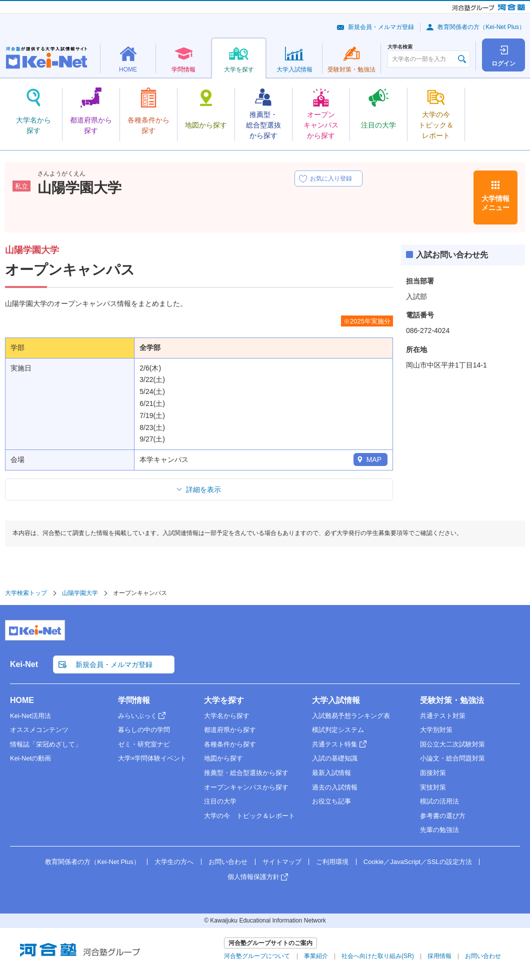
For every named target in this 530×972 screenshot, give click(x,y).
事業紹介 (316, 956)
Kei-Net (24, 664)
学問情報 (134, 700)
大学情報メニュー (496, 203)
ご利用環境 (332, 862)
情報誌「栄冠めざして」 (46, 744)
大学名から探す (227, 716)
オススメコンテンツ (39, 730)
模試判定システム (338, 730)
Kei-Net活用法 (30, 716)
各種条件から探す (230, 744)
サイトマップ (282, 862)
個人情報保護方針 (254, 876)
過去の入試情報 (335, 787)
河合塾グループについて (257, 956)
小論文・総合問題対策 (452, 758)
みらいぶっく (137, 716)
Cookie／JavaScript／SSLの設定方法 (418, 862)
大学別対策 (436, 730)
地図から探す (223, 758)
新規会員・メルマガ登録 (381, 27)
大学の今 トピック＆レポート (249, 816)
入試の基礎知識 (335, 758)
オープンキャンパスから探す (246, 787)
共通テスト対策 (443, 716)
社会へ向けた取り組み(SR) (378, 956)
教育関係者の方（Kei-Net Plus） (481, 27)
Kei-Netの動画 (30, 758)
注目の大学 (220, 801)
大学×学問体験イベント (152, 758)
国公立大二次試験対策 (452, 744)
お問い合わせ (228, 862)
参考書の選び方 (443, 816)
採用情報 (440, 956)
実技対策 (433, 787)
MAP (374, 460)
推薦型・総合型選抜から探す (246, 772)
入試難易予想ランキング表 (351, 716)
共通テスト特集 (335, 744)
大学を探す (224, 700)
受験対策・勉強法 (452, 700)
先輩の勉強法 (439, 830)
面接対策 (433, 772)
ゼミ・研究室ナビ (144, 744)
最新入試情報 (331, 772)
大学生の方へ (174, 862)
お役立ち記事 (331, 801)
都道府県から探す (230, 730)
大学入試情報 (336, 700)
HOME (22, 700)
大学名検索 (400, 47)
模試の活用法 (439, 801)
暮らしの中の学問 (144, 730)
